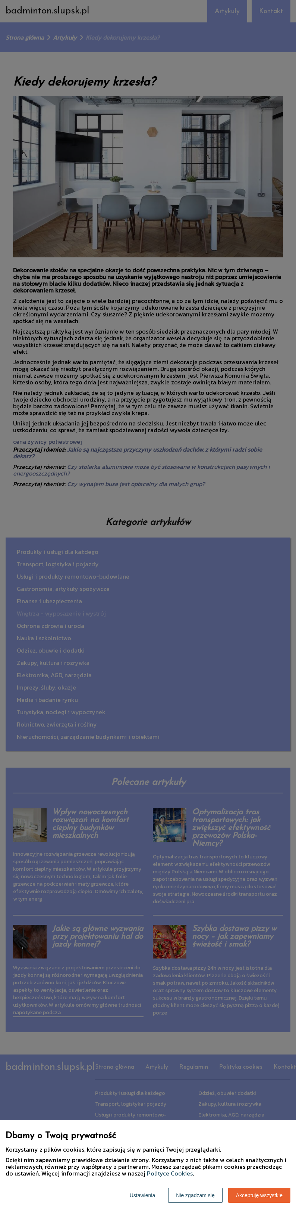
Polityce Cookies (170, 1173)
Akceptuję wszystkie (259, 1195)
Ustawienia (142, 1195)
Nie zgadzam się (195, 1195)
